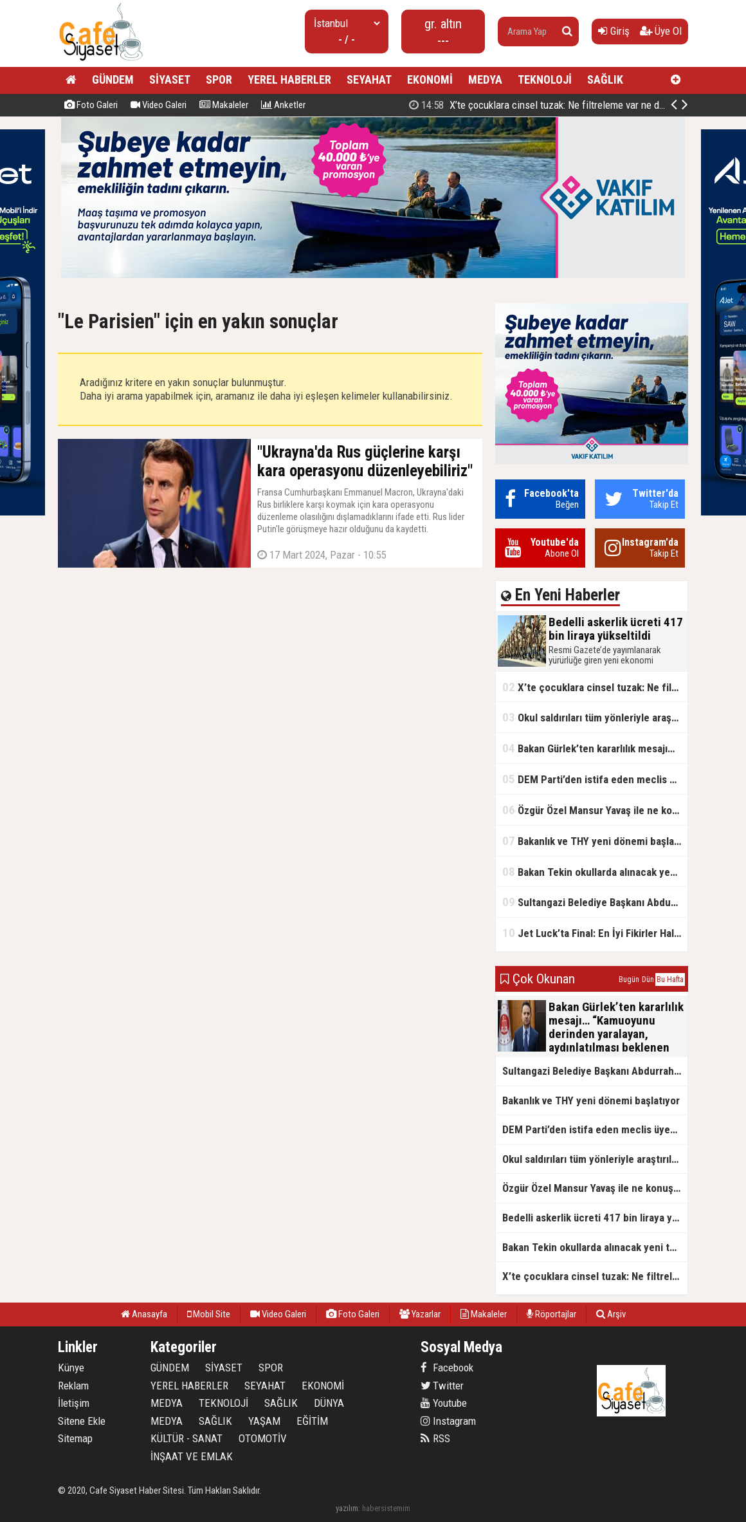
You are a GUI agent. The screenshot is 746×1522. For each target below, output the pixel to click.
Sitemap (75, 1438)
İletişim (73, 1403)
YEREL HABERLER (289, 79)
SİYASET (169, 79)
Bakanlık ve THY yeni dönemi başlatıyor (594, 840)
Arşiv (611, 1314)
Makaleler (223, 105)
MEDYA (485, 79)
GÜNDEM (113, 79)
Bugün (629, 979)
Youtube (444, 1403)
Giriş (614, 30)
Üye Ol (661, 30)
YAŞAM (264, 1421)
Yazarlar (420, 1314)
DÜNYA (329, 1403)
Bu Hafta (670, 979)
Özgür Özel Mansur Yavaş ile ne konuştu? (594, 810)
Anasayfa (144, 1314)
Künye (71, 1367)
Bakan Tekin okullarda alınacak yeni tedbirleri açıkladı (594, 871)
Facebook (447, 1367)
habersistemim (386, 1508)
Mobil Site (208, 1314)
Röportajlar (551, 1314)
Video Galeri (158, 105)
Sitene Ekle (81, 1421)
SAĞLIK (605, 79)
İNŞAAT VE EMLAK (191, 1456)
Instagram (448, 1421)
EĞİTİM (312, 1421)
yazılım (347, 1508)
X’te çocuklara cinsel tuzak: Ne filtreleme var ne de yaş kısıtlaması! (594, 687)
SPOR (219, 79)
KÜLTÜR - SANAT (186, 1438)
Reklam (73, 1385)
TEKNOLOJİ (545, 79)
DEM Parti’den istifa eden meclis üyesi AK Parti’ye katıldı (594, 779)
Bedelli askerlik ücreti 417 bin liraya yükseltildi (548, 104)
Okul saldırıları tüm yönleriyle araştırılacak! (594, 717)
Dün (648, 979)
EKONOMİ (430, 79)
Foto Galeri (91, 105)
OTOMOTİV (263, 1438)
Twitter (442, 1385)
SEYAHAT (369, 79)
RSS (435, 1438)
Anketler (283, 105)
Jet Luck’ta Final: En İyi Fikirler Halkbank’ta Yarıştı (594, 932)
